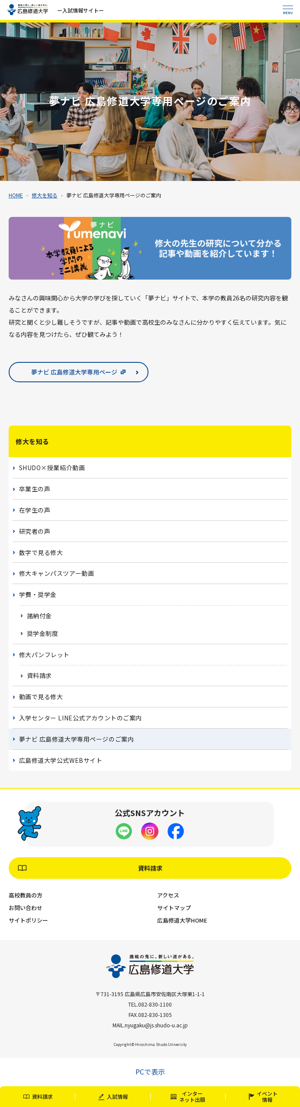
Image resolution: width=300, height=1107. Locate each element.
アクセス (168, 895)
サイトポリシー (28, 920)
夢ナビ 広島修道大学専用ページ (74, 372)
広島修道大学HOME (182, 920)
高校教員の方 (25, 895)
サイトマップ (174, 908)
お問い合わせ (25, 908)
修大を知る (45, 195)
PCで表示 (150, 1071)
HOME (16, 195)
